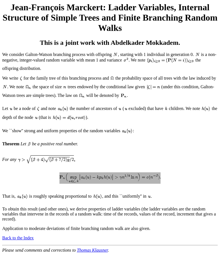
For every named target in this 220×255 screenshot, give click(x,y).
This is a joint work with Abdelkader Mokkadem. (110, 42)
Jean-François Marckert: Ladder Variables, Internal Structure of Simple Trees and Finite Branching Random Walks (110, 17)
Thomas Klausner (92, 250)
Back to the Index (18, 238)
